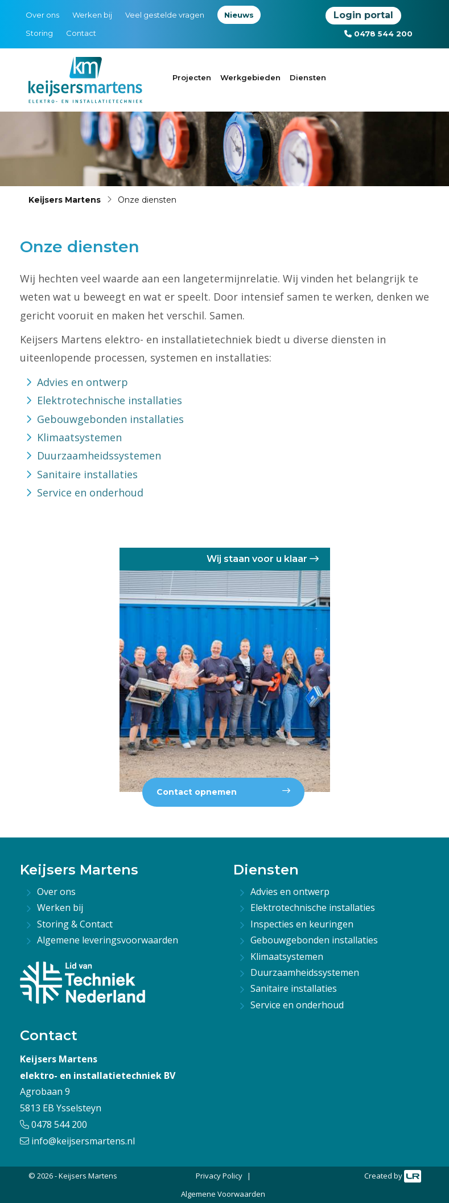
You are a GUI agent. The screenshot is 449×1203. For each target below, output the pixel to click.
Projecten (191, 77)
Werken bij (92, 14)
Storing (39, 33)
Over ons (42, 14)
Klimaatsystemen (79, 437)
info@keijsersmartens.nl (77, 1141)
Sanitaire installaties (87, 474)
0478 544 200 (378, 33)
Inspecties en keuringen (301, 924)
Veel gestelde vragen (164, 14)
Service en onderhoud (90, 492)
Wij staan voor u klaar (263, 558)
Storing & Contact (75, 924)
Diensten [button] (308, 77)
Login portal (363, 15)
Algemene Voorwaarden (223, 1194)
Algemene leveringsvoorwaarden (107, 940)
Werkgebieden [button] (250, 77)
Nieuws (239, 14)
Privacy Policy (219, 1176)
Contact (81, 33)
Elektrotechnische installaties (109, 400)
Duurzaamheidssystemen (99, 455)
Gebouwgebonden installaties (110, 419)
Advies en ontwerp (82, 382)
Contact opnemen (223, 792)
